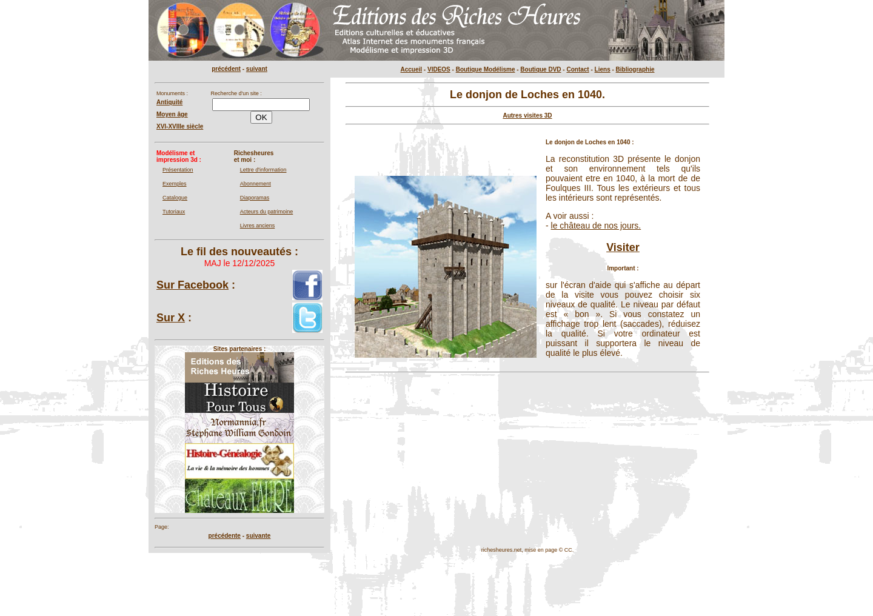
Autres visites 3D (527, 115)
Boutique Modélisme (485, 69)
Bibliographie (635, 69)
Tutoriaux (173, 212)
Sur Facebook (192, 285)
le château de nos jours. (596, 225)
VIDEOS (438, 69)
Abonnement (255, 184)
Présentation (177, 170)
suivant (256, 68)
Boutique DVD (540, 69)
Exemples (174, 184)
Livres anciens (257, 226)
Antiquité (169, 102)
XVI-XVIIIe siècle (179, 126)
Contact (577, 69)
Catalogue (174, 198)
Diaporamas (255, 198)
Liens (602, 69)
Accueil (412, 69)
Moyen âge (172, 114)
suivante (258, 535)
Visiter (623, 247)
